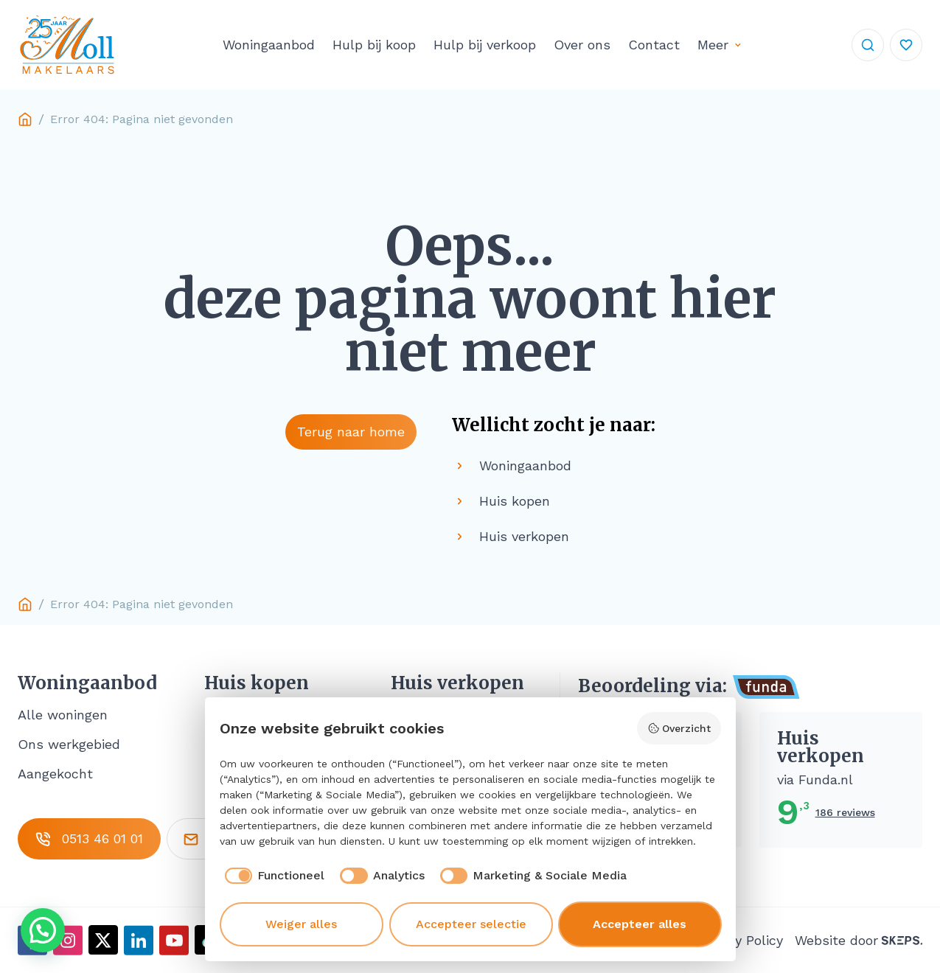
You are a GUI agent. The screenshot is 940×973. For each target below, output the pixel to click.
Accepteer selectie (471, 924)
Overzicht (679, 728)
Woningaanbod (269, 44)
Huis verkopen (457, 683)
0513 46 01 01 (89, 839)
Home (25, 119)
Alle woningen (63, 714)
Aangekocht (55, 773)
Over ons (582, 44)
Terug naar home (351, 431)
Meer (712, 44)
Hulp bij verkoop (485, 44)
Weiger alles (301, 924)
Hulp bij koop (374, 44)
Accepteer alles (639, 924)
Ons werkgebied (69, 744)
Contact (654, 44)
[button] (43, 930)
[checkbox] (272, 876)
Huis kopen (256, 683)
